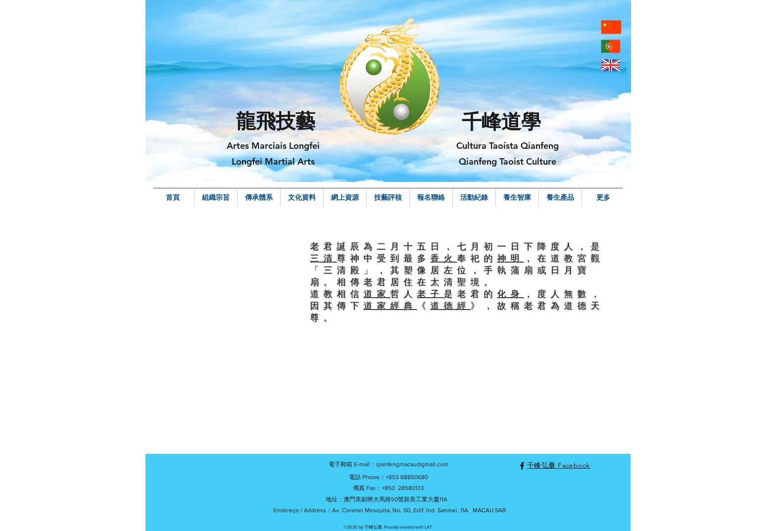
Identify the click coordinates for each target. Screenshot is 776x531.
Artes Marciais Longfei (273, 145)
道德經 (451, 306)
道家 (377, 294)
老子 (430, 294)
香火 (444, 258)
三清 (323, 258)
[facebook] (522, 466)
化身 (510, 294)
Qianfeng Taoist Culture (507, 161)
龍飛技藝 (275, 121)
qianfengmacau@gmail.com (412, 464)
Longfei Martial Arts (273, 161)
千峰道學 (501, 122)
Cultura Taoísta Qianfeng (507, 145)
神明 (510, 258)
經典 (403, 306)
